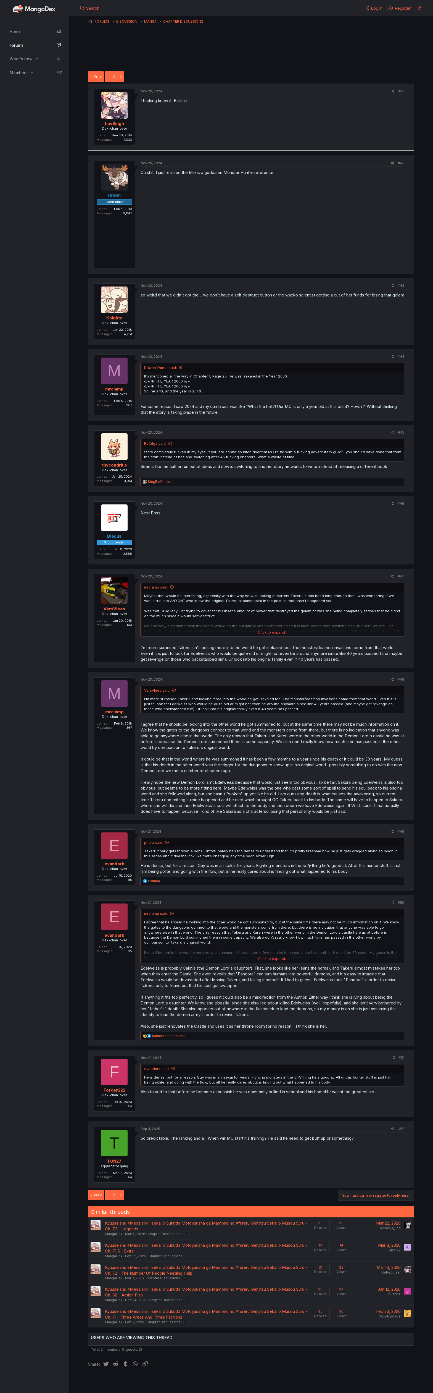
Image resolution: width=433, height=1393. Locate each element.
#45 (401, 432)
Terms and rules (190, 1381)
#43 (401, 285)
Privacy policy (223, 1381)
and (169, 1036)
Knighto (114, 318)
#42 (401, 163)
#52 (401, 1129)
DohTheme (361, 1385)
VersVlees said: (157, 690)
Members (19, 72)
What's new (21, 58)
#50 (401, 902)
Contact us (160, 1381)
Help (246, 1381)
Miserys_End (390, 1228)
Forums (16, 45)
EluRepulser (391, 1272)
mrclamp (114, 389)
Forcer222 (114, 1090)
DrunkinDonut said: (160, 367)
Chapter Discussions (164, 1234)
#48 (401, 679)
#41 (401, 91)
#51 (401, 1058)
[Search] (89, 8)
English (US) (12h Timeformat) (116, 1381)
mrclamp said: (156, 587)
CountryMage (390, 1316)
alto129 (395, 1250)
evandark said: (157, 1068)
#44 (401, 357)
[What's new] (419, 8)
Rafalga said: (155, 443)
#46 (401, 503)
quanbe (394, 1294)
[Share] (393, 91)
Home (15, 31)
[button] (37, 59)
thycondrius (114, 465)
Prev (98, 76)
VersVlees (114, 608)
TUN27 (114, 1161)
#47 (401, 576)
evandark (114, 863)
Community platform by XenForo (368, 1381)
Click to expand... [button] (272, 632)
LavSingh (114, 123)
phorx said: (153, 842)
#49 (401, 831)
